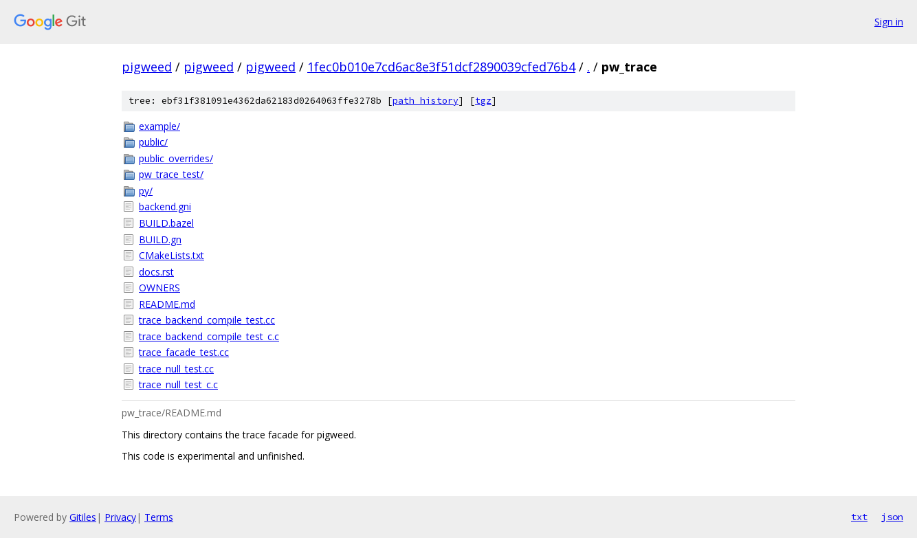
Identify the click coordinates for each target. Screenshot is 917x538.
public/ (153, 141)
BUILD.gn (160, 239)
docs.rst (156, 271)
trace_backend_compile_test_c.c (209, 336)
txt (859, 517)
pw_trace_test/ (171, 174)
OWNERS (159, 287)
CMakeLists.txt (171, 255)
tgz (483, 101)
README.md (167, 304)
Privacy (120, 517)
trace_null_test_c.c (178, 384)
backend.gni (165, 206)
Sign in (888, 21)
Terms (158, 517)
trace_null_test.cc (176, 368)
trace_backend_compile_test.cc (207, 319)
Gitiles (82, 517)
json (892, 517)
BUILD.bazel (166, 222)
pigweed (147, 66)
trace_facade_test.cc (184, 352)
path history (425, 101)
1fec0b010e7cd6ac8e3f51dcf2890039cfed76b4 (441, 66)
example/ (159, 126)
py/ (146, 190)
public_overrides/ (176, 158)
